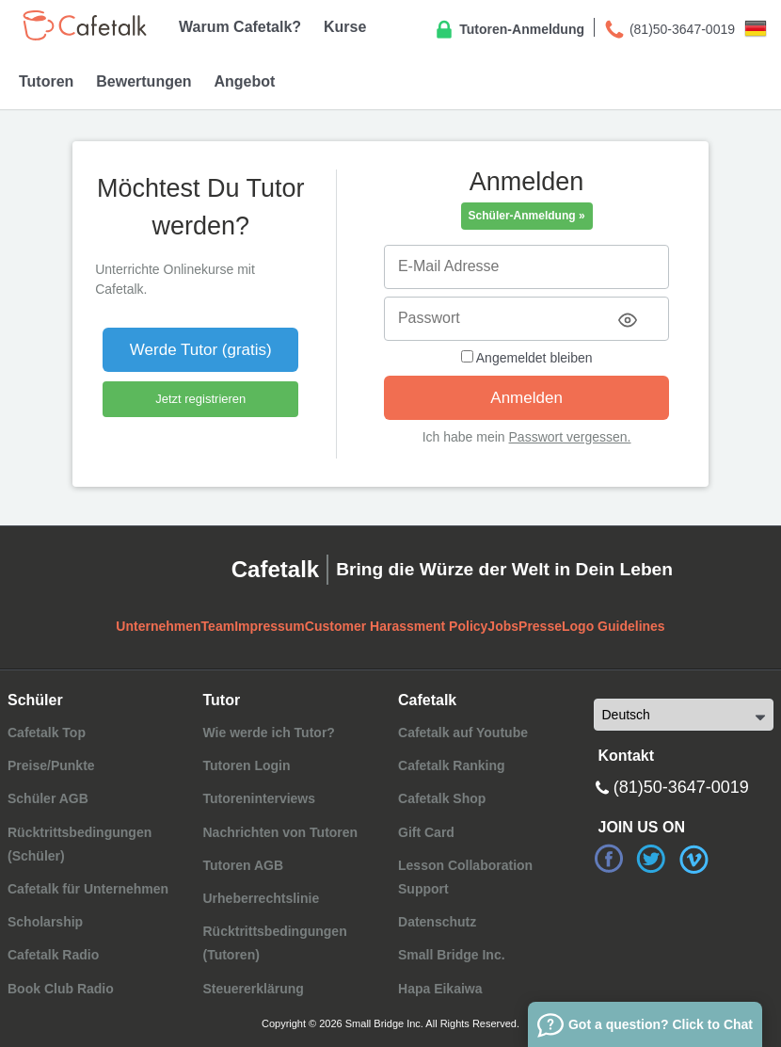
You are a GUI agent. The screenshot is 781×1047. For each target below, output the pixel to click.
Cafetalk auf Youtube (463, 732)
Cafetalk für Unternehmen (88, 888)
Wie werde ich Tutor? (268, 732)
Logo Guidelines (613, 626)
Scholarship (45, 921)
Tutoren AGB (242, 865)
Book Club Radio (61, 988)
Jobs (502, 626)
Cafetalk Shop (442, 798)
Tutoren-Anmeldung (508, 30)
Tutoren (46, 81)
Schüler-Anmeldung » (527, 215)
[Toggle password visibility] (627, 320)
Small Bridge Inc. (451, 954)
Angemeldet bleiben (527, 357)
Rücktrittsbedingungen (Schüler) (79, 844)
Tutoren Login (246, 765)
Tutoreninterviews (258, 798)
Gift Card (426, 832)
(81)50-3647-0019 (669, 30)
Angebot (244, 81)
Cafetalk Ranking (451, 765)
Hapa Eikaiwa (440, 988)
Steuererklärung (252, 988)
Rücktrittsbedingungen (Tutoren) (274, 943)
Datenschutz (437, 921)
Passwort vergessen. (570, 436)
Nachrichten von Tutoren (280, 832)
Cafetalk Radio (53, 954)
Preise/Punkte (51, 765)
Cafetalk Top (47, 732)
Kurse (345, 27)
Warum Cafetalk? (240, 27)
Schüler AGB (48, 798)
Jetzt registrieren (200, 399)
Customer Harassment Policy (396, 626)
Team (218, 626)
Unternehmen (158, 626)
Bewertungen (143, 81)
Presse (540, 626)
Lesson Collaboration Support (465, 877)
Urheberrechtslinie (260, 898)
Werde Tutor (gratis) (201, 350)
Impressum (269, 626)
